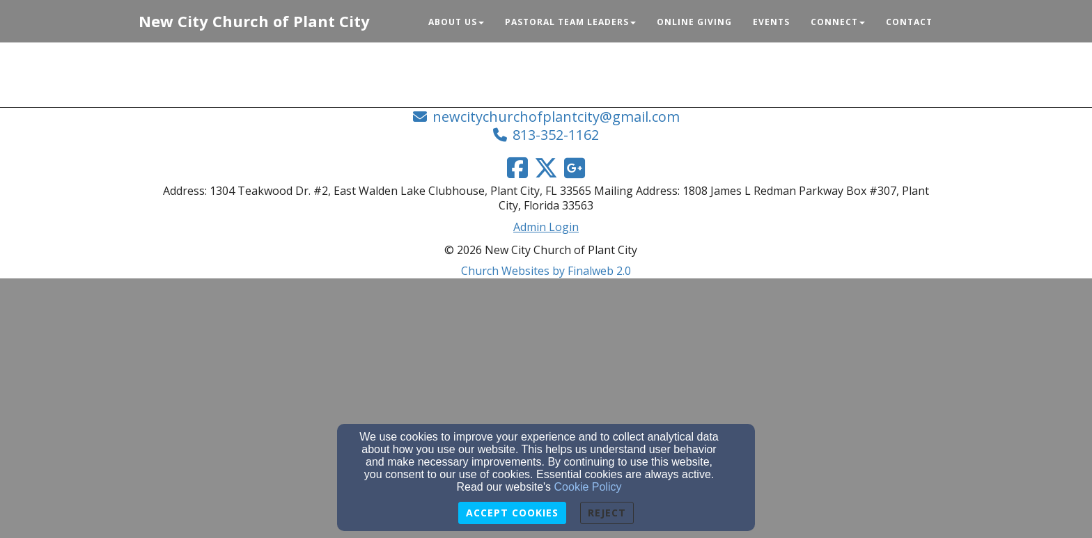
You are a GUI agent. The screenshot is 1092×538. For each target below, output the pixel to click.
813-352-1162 (556, 134)
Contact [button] (909, 22)
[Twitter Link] (546, 168)
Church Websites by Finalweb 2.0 (546, 270)
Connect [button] (838, 22)
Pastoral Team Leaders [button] (570, 22)
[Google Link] (574, 168)
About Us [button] (456, 22)
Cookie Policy (588, 487)
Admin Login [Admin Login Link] (546, 227)
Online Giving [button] (694, 22)
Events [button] (771, 22)
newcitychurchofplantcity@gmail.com (556, 116)
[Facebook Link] (517, 168)
